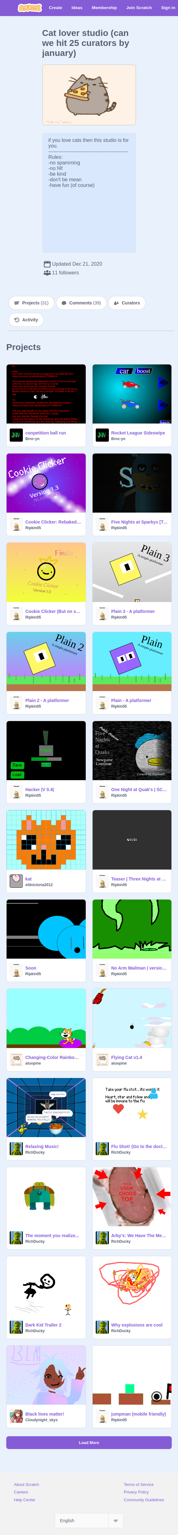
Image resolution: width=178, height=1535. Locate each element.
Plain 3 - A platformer (133, 611)
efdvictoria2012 (39, 885)
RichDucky (35, 1152)
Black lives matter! (44, 1414)
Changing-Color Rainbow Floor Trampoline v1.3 (53, 1057)
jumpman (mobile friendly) (138, 1414)
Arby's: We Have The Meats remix (139, 1235)
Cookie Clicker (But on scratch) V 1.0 (53, 611)
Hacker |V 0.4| (39, 789)
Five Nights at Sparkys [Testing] (139, 521)
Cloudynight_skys (41, 1420)
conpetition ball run (45, 432)
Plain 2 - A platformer (47, 700)
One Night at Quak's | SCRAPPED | (139, 789)
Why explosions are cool (137, 1324)
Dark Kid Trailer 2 (43, 1324)
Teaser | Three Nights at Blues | (139, 878)
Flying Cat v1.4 (126, 1057)
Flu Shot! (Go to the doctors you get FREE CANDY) (139, 1146)
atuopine (33, 1063)
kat (28, 878)
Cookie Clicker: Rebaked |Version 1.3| (53, 521)
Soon (30, 968)
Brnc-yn (32, 439)
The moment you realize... (52, 1235)
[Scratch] (30, 8)
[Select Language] (89, 1520)
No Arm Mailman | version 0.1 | (139, 968)
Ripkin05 (33, 528)
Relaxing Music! (42, 1146)
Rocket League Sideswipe (138, 432)
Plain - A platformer (131, 700)
